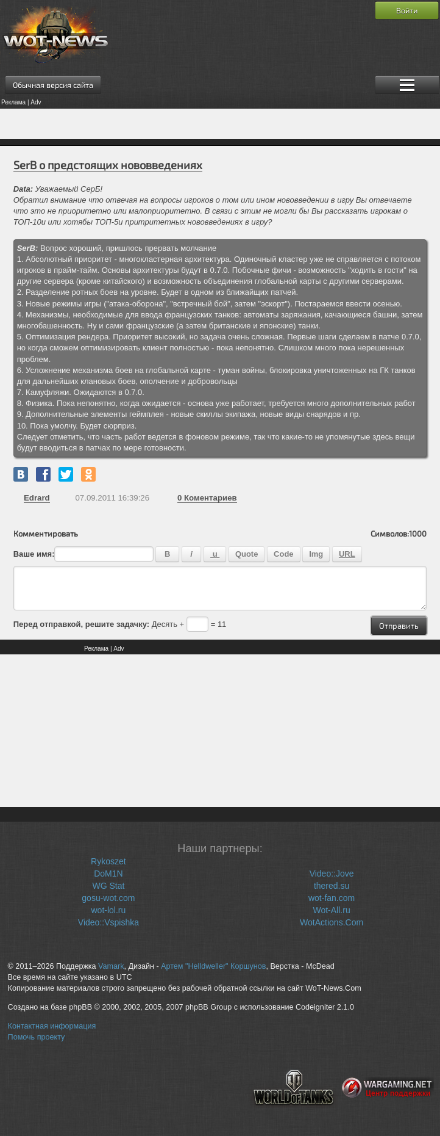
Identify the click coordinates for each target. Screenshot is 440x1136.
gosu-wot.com (108, 898)
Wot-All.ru (331, 910)
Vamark (111, 966)
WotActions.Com (331, 922)
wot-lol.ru (108, 910)
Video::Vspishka (108, 922)
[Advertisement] (220, 124)
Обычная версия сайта (53, 85)
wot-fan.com (331, 898)
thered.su (331, 886)
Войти (406, 10)
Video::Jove (332, 873)
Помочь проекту (36, 1037)
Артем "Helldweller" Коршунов (213, 966)
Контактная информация (52, 1026)
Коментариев (207, 497)
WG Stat (108, 886)
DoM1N (108, 873)
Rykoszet (108, 861)
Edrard (37, 497)
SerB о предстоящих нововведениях (107, 165)
